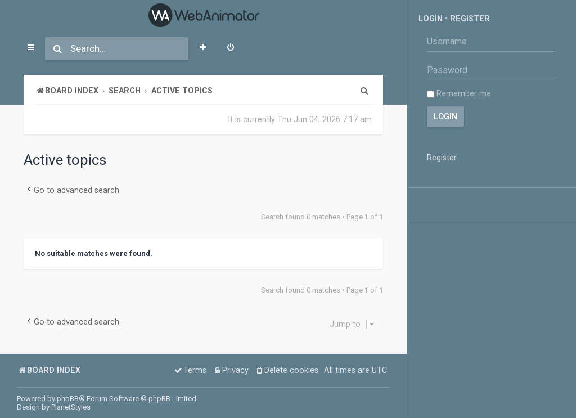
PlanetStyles (71, 407)
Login (430, 18)
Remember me (459, 93)
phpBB (68, 398)
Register (470, 18)
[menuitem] (230, 48)
